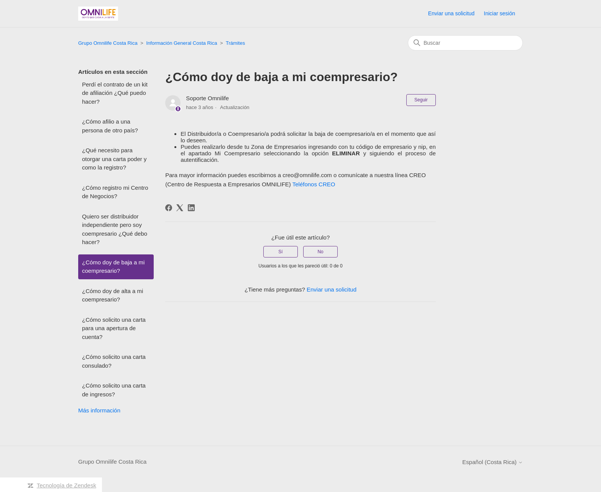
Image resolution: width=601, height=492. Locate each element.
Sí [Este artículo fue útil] (280, 251)
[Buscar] (465, 43)
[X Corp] (179, 207)
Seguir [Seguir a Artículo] (421, 100)
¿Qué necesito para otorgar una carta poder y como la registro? (114, 159)
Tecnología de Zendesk (66, 485)
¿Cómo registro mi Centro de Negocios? (115, 192)
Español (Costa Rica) (492, 462)
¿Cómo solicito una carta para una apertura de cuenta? (114, 328)
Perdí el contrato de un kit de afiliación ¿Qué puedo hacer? (115, 93)
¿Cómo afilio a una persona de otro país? (110, 126)
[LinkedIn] (191, 207)
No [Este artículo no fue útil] (320, 251)
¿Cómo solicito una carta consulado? (114, 361)
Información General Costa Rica (181, 43)
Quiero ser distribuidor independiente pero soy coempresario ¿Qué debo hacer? (114, 229)
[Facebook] (168, 207)
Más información (99, 410)
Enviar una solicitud (451, 13)
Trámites (235, 43)
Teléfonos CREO (313, 184)
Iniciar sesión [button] (499, 13)
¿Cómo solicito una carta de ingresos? (114, 390)
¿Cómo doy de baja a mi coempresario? (113, 266)
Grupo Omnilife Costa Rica (108, 43)
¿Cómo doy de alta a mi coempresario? (112, 295)
